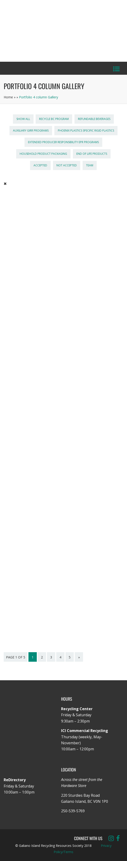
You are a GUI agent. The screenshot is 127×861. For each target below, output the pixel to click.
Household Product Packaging (43, 154)
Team (89, 165)
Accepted (40, 165)
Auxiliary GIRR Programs (31, 130)
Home (8, 97)
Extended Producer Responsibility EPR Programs (63, 142)
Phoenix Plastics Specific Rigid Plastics (86, 130)
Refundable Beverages (94, 119)
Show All (23, 119)
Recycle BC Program (54, 119)
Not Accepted (66, 165)
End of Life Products (91, 154)
